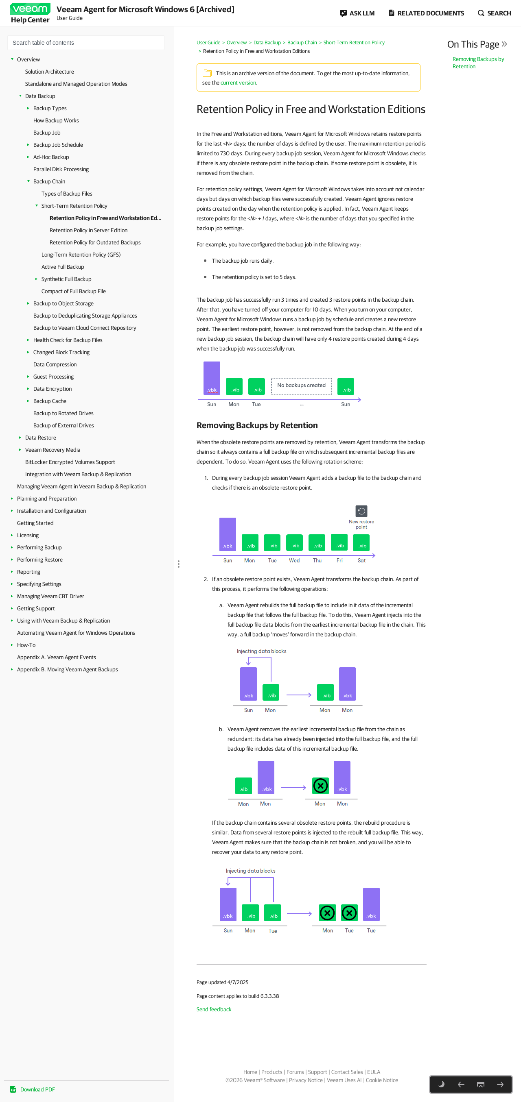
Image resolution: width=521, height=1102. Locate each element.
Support (317, 1072)
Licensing (28, 535)
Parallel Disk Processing (61, 169)
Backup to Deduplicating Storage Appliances (85, 315)
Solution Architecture (49, 71)
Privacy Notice (306, 1080)
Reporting (28, 571)
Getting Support (36, 608)
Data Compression (55, 364)
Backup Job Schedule (58, 145)
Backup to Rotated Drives (63, 413)
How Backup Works (56, 120)
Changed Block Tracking (61, 352)
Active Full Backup (63, 267)
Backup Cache (49, 401)
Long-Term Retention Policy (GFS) (81, 254)
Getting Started (35, 523)
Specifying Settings (39, 584)
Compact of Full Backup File (74, 291)
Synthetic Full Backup (67, 279)
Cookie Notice (382, 1080)
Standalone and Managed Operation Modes (76, 84)
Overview (28, 59)
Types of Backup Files (67, 193)
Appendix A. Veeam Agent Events (56, 657)
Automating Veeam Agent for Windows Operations (76, 632)
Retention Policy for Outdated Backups (95, 242)
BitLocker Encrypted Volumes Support (70, 462)
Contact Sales (347, 1072)
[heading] (312, 425)
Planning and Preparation (47, 498)
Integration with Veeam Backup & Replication (78, 474)
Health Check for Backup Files (68, 340)
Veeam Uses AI (344, 1080)
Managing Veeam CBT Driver (50, 596)
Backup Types (50, 108)
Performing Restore (40, 559)
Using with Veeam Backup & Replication (63, 620)
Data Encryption (52, 388)
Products (271, 1072)
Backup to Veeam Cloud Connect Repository (84, 328)
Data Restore (40, 437)
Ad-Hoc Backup (51, 157)
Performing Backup (39, 547)
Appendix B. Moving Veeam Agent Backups (67, 669)
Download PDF (37, 1089)
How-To (26, 645)
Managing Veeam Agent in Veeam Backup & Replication (81, 486)
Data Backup (40, 96)
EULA (373, 1072)
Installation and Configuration (51, 510)
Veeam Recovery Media (53, 449)
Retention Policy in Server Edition (88, 230)
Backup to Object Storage (63, 303)
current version (238, 82)
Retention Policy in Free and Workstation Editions (106, 218)
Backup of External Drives (63, 425)
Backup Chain (49, 181)
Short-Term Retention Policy (74, 206)
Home (250, 1072)
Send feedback (214, 1009)
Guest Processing (53, 376)
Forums (295, 1072)
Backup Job (47, 132)
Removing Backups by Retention (478, 63)
